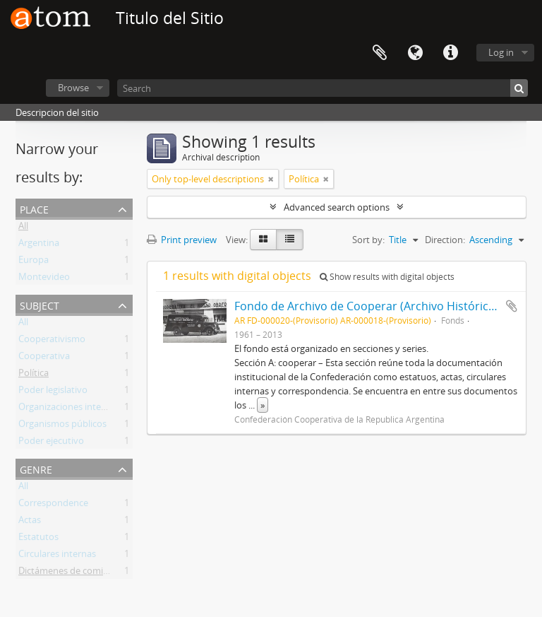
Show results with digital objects (387, 277)
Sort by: (368, 239)
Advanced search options (337, 207)
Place (34, 208)
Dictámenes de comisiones (74, 573)
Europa (33, 262)
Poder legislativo (53, 392)
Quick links (450, 53)
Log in (501, 52)
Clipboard (379, 53)
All (23, 228)
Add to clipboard (512, 306)
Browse (73, 87)
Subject (39, 304)
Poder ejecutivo (51, 443)
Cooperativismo (51, 341)
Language (415, 53)
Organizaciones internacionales (83, 409)
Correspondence (53, 505)
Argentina (38, 245)
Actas (29, 522)
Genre (36, 468)
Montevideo (44, 279)
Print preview (182, 239)
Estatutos (38, 539)
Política (33, 375)
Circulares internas (57, 556)
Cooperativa (44, 358)
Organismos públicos (62, 426)
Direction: (445, 239)
